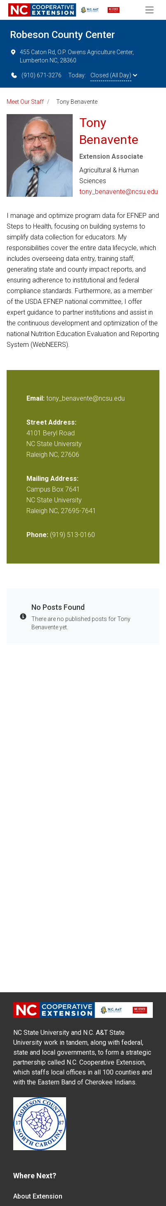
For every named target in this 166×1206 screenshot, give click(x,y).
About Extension (37, 1196)
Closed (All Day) (113, 75)
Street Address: (51, 422)
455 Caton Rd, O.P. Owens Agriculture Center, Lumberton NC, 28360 (72, 56)
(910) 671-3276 (36, 75)
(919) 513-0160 (72, 535)
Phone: (37, 535)
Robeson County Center (62, 35)
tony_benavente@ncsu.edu (118, 192)
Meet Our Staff (25, 101)
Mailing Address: (52, 478)
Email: (36, 398)
